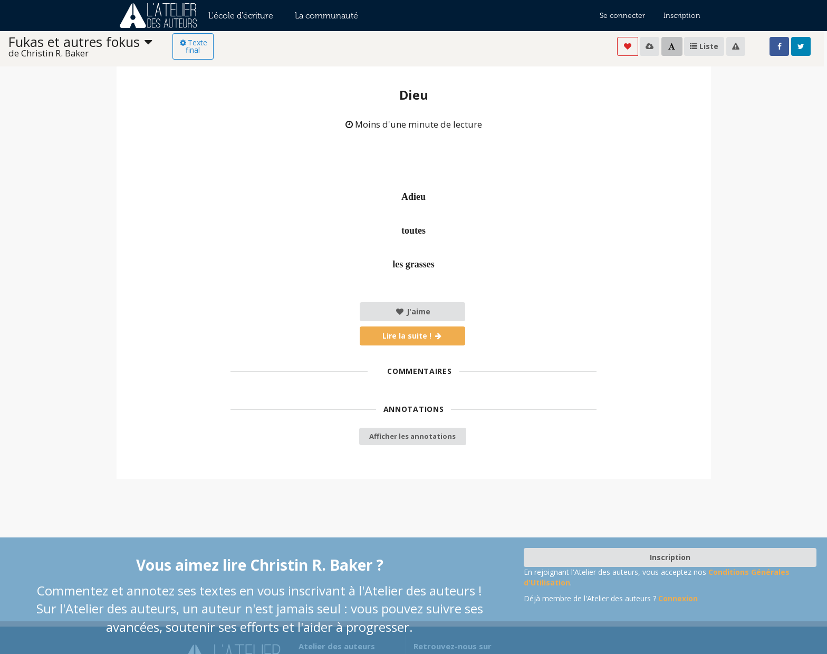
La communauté (326, 16)
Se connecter (622, 15)
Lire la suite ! (412, 336)
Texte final (192, 46)
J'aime (412, 311)
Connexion (678, 598)
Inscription (681, 15)
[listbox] (90, 46)
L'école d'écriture (240, 16)
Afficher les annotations (412, 436)
